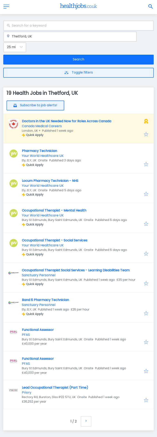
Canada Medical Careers (42, 126)
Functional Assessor (38, 329)
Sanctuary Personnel (38, 275)
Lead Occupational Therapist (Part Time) (55, 387)
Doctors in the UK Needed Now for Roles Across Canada (66, 121)
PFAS (26, 334)
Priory (26, 392)
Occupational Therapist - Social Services (54, 240)
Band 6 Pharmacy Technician (45, 300)
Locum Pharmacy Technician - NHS (50, 180)
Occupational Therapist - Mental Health (54, 210)
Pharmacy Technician (39, 150)
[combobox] (78, 26)
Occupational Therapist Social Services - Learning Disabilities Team (76, 270)
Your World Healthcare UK (43, 155)
